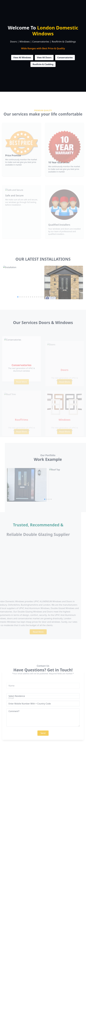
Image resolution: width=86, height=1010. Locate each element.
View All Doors (44, 58)
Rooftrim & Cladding (43, 64)
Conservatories (65, 58)
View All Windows (22, 58)
